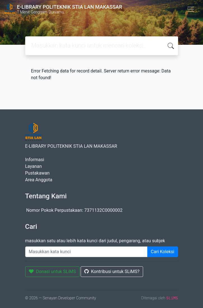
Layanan (33, 166)
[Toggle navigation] (191, 9)
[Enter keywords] (86, 251)
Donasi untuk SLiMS (52, 271)
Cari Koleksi (162, 251)
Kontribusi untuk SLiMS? (111, 271)
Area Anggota (38, 179)
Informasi (34, 159)
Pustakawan (37, 173)
